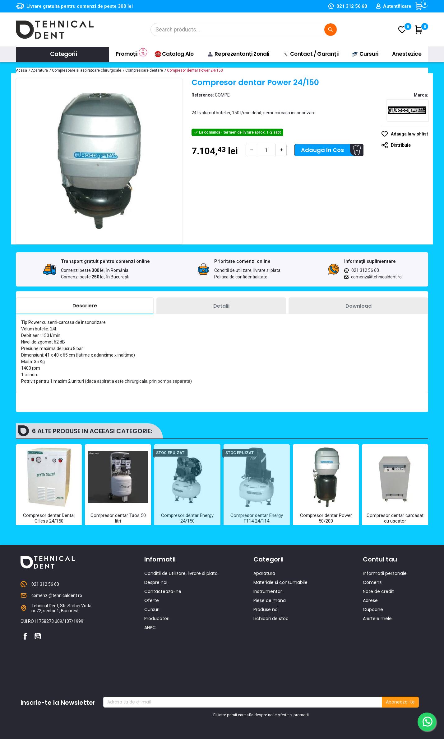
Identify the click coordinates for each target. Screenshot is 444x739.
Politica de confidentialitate (240, 276)
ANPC (150, 659)
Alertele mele (377, 650)
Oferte (151, 631)
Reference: (203, 94)
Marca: (421, 94)
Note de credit (378, 622)
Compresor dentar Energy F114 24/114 (256, 518)
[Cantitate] (266, 150)
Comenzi (372, 613)
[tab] (85, 306)
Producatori (156, 650)
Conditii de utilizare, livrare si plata (247, 270)
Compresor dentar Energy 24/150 (187, 518)
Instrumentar (267, 622)
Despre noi (155, 613)
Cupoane (373, 640)
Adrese (370, 631)
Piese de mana (269, 631)
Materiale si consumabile (280, 613)
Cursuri (152, 640)
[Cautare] (244, 29)
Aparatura (264, 604)
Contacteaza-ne (162, 622)
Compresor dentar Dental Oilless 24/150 (49, 518)
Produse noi (266, 640)
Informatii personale (385, 604)
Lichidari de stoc (271, 650)
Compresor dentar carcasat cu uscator (395, 518)
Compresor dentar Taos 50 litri (118, 518)
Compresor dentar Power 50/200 (326, 518)
